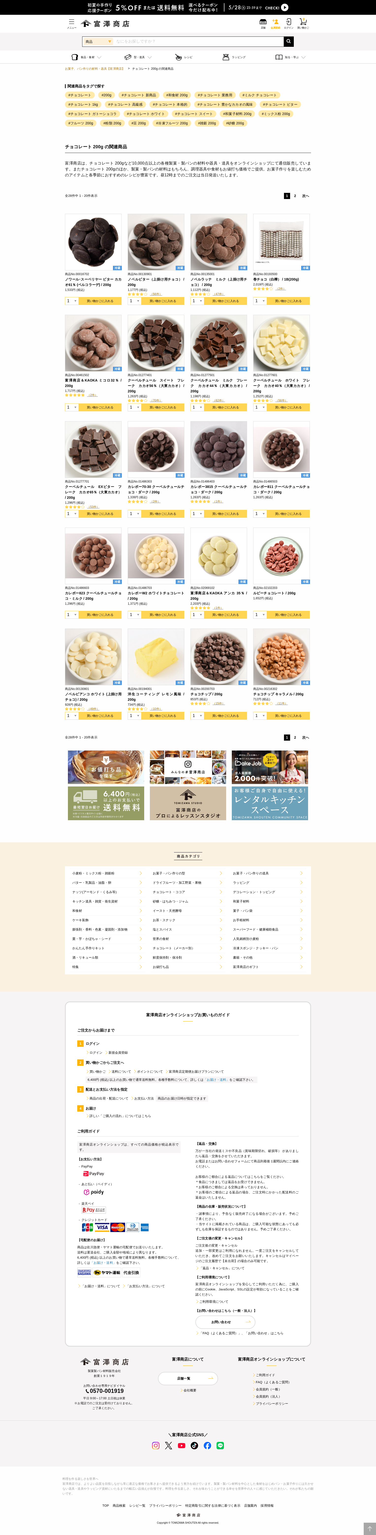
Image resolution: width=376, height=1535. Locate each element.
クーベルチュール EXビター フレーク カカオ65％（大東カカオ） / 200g (93, 492)
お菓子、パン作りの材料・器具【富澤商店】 (95, 68)
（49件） (93, 709)
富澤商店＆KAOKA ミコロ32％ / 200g (93, 383)
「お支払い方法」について (143, 1286)
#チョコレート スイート (194, 114)
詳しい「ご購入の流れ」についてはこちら (118, 1116)
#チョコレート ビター (280, 104)
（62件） (219, 400)
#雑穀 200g (207, 123)
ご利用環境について (211, 1301)
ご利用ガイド (263, 1375)
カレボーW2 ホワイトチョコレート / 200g (156, 596)
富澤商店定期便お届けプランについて (194, 1071)
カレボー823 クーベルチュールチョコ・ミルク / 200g (93, 596)
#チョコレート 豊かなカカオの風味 (225, 104)
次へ (305, 196)
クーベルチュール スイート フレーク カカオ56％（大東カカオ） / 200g (156, 385)
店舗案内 (250, 1505)
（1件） (218, 501)
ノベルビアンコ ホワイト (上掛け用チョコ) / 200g (93, 696)
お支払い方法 (142, 1098)
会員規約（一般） (267, 1389)
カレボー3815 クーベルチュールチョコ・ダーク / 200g (218, 489)
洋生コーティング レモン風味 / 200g (156, 696)
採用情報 (267, 1505)
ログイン (94, 1052)
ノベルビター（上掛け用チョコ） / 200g (156, 282)
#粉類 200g (112, 123)
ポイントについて (148, 1071)
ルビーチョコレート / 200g (274, 593)
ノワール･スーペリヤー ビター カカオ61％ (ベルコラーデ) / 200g (93, 282)
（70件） (156, 400)
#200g (106, 95)
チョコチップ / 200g (206, 694)
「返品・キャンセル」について (220, 1268)
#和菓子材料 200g (237, 114)
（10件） (156, 709)
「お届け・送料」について (98, 1286)
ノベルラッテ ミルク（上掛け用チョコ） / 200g (218, 282)
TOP (105, 1505)
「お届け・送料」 (216, 1080)
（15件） (219, 703)
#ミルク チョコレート (260, 95)
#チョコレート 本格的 (170, 104)
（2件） (280, 288)
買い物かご (96, 1071)
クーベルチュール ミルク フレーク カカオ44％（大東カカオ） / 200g (218, 385)
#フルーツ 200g (80, 123)
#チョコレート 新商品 (139, 95)
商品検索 (119, 1505)
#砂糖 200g (235, 123)
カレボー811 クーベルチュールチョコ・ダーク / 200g (281, 489)
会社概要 (188, 1390)
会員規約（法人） (267, 1396)
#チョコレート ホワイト (146, 114)
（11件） (281, 703)
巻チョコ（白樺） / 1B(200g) (276, 279)
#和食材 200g (177, 95)
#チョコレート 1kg (83, 104)
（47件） (219, 294)
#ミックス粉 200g (276, 114)
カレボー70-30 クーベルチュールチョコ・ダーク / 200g (156, 489)
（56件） (156, 294)
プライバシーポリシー (270, 1403)
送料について (119, 1071)
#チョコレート (79, 95)
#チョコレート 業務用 (215, 95)
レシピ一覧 (137, 1505)
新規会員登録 (116, 1052)
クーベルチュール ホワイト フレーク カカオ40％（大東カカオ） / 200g (281, 385)
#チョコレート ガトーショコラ (92, 114)
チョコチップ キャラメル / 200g (278, 694)
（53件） (93, 507)
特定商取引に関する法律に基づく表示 (212, 1505)
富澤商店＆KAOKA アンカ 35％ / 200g (218, 596)
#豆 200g (139, 123)
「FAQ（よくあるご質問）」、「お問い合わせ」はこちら (239, 1333)
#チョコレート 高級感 (125, 104)
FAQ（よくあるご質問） (272, 1382)
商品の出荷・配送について (107, 1098)
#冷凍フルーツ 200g (172, 123)
